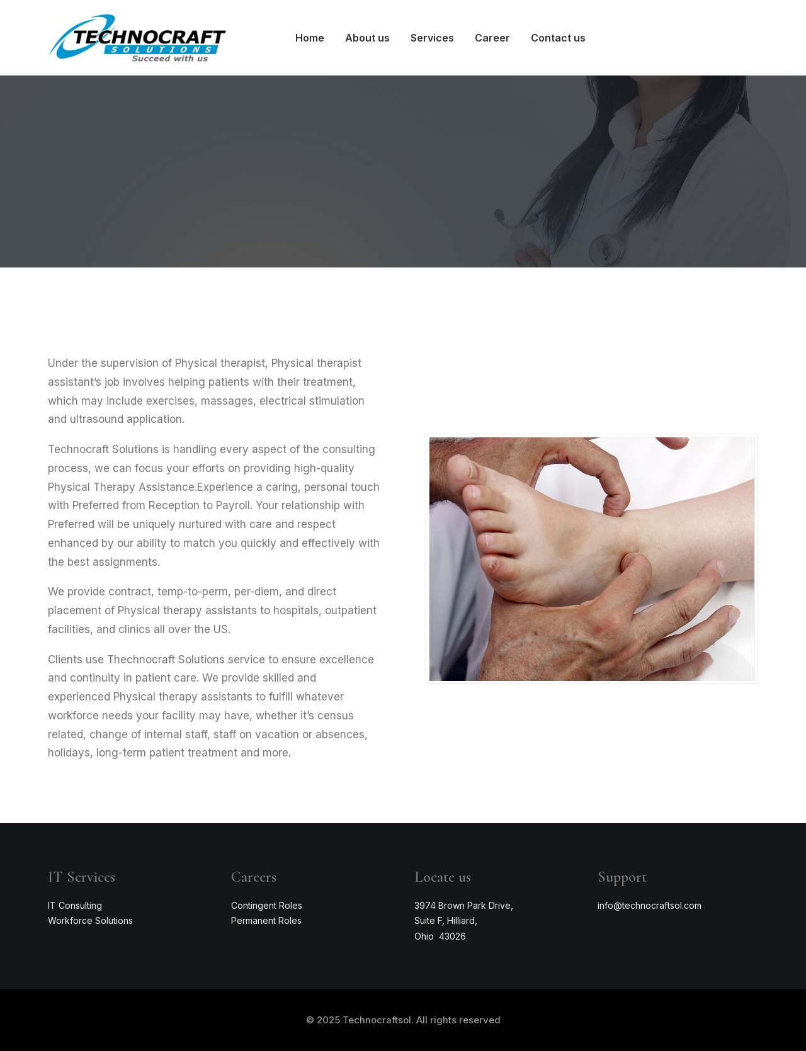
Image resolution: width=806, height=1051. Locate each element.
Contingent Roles (266, 905)
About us (367, 37)
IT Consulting (75, 905)
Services (432, 37)
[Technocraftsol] (137, 38)
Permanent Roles (266, 920)
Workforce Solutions (90, 920)
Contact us (558, 37)
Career (492, 37)
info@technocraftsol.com (649, 905)
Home (309, 37)
